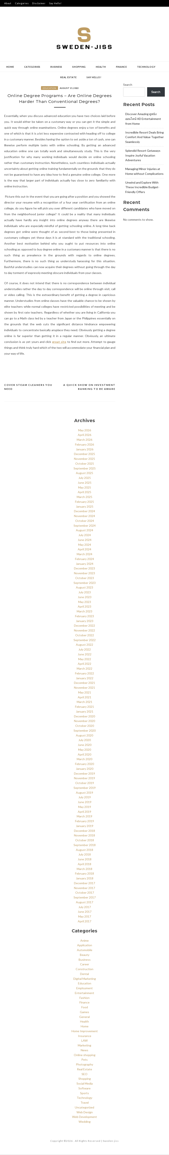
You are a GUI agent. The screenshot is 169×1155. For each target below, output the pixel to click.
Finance (121, 66)
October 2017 (84, 893)
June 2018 (84, 860)
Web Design (85, 1112)
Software (84, 1088)
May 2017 (84, 917)
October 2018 (84, 841)
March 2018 (84, 869)
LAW (84, 1041)
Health (101, 66)
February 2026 (84, 445)
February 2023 (84, 616)
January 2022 (84, 678)
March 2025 (84, 497)
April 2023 (84, 607)
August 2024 (84, 531)
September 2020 (85, 731)
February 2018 (84, 874)
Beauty (84, 955)
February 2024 (84, 559)
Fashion (84, 998)
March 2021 (84, 702)
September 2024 (85, 526)
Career (84, 965)
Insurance (84, 1036)
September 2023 (85, 583)
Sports (84, 1093)
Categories (22, 3)
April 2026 (84, 435)
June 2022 (84, 655)
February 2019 (84, 821)
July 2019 (84, 798)
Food (84, 1008)
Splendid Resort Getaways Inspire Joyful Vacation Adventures (142, 155)
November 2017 (84, 888)
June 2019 (84, 802)
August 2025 (84, 473)
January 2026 (84, 449)
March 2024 (84, 554)
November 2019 (84, 778)
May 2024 (84, 545)
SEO (84, 1074)
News (84, 1050)
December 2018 (84, 831)
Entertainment (84, 993)
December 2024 (84, 511)
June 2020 (84, 745)
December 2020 (84, 716)
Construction (84, 969)
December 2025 (84, 454)
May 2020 (84, 750)
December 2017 (84, 883)
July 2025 (84, 478)
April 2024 (84, 550)
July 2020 (84, 740)
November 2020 (84, 721)
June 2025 (84, 483)
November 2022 (84, 631)
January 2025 (84, 507)
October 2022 (84, 636)
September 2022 (85, 640)
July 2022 (84, 650)
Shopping (79, 66)
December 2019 (84, 774)
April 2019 (84, 812)
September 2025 (85, 469)
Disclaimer (39, 3)
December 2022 (84, 626)
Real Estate (68, 77)
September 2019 (85, 788)
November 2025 (84, 459)
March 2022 (84, 669)
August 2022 (84, 645)
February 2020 (84, 764)
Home (10, 66)
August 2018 (84, 850)
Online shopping (84, 1055)
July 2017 (84, 907)
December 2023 (84, 569)
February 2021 (84, 707)
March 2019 (84, 817)
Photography (84, 1065)
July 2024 (84, 535)
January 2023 (84, 621)
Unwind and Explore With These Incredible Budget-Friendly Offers (142, 187)
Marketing (84, 1046)
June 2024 (84, 540)
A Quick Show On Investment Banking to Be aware (89, 387)
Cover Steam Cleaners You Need (28, 387)
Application (84, 946)
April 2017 (84, 922)
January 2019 (84, 826)
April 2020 (84, 755)
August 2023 (84, 588)
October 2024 (84, 521)
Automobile (84, 950)
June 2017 (84, 912)
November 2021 (84, 688)
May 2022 (84, 659)
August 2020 (84, 736)
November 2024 (84, 516)
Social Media (85, 1084)
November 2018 (84, 836)
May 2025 (84, 488)
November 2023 (84, 574)
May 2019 (84, 807)
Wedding (85, 1122)
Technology (146, 66)
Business (56, 66)
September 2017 (85, 898)
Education (49, 88)
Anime (84, 941)
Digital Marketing (84, 979)
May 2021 (84, 693)
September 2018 (85, 845)
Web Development (84, 1117)
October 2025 (84, 464)
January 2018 (84, 879)
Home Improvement (84, 1031)
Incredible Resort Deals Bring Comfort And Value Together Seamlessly (144, 137)
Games (84, 1012)
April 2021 (84, 697)
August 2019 (84, 793)
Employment (84, 988)
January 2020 (84, 769)
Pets (84, 1060)
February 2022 (84, 674)
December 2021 (84, 683)
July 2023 (84, 593)
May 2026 (84, 430)
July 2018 (84, 855)
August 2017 (84, 903)
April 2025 (84, 492)
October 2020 (84, 726)
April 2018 (84, 864)
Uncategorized (84, 1108)
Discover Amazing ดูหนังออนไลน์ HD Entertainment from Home (143, 118)
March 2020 (84, 759)
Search (127, 84)
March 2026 (84, 440)
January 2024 (84, 564)
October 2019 (84, 783)
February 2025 (84, 502)
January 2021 (84, 712)
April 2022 (84, 664)
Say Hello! (55, 3)
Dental (84, 974)
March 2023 (84, 612)
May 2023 (84, 602)
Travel (85, 1103)
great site (59, 342)
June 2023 (84, 597)
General (84, 1017)
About (7, 3)
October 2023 (84, 578)
